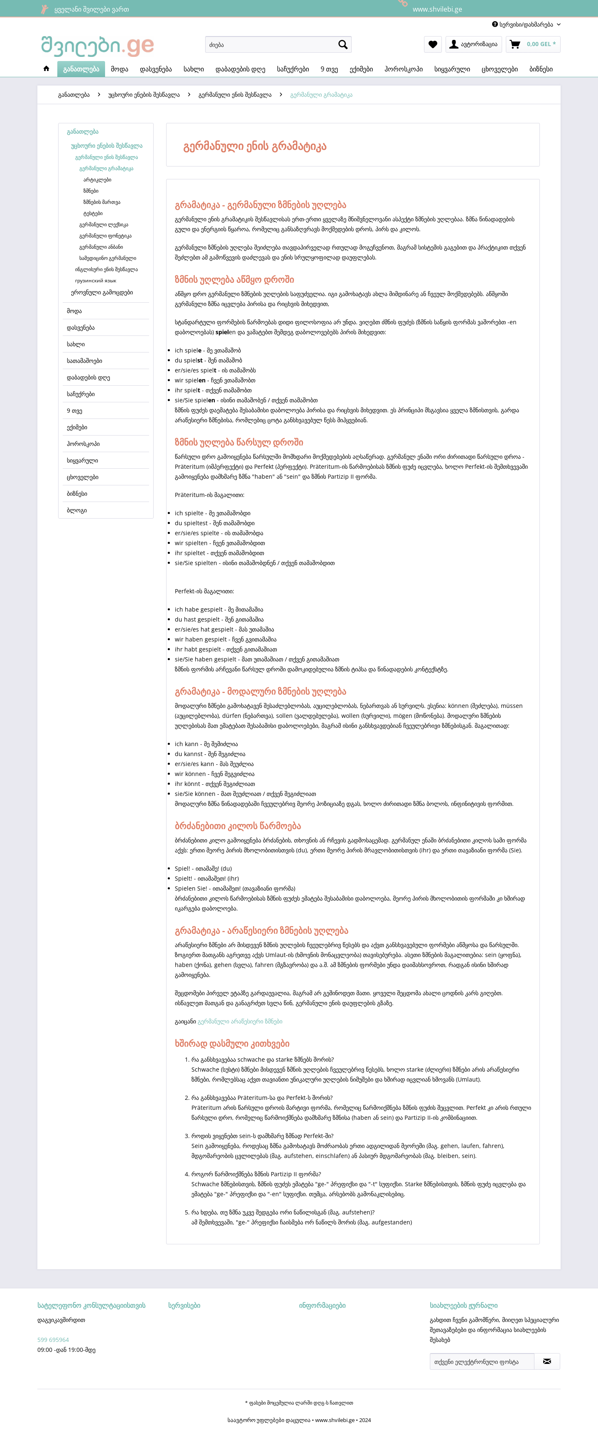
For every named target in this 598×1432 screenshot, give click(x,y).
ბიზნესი (77, 493)
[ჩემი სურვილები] (433, 44)
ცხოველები (82, 477)
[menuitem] (278, 44)
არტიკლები (97, 179)
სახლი (76, 344)
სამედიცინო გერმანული (107, 258)
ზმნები (90, 190)
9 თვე (74, 410)
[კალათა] (533, 44)
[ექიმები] (361, 69)
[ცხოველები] (500, 69)
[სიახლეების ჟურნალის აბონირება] (547, 1361)
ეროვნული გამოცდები (102, 292)
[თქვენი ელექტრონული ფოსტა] (482, 1361)
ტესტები (93, 213)
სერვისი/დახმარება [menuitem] (523, 24)
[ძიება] (278, 44)
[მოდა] (119, 69)
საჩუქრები (81, 394)
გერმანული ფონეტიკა (105, 235)
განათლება (82, 131)
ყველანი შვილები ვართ (83, 9)
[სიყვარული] (452, 69)
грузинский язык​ (95, 280)
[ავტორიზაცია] (474, 44)
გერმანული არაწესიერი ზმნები (240, 1021)
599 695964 (53, 1340)
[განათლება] (81, 69)
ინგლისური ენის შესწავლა (106, 269)
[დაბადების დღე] (240, 69)
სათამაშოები (84, 361)
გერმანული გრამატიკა (106, 168)
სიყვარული (82, 460)
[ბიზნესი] (541, 69)
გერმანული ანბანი (101, 246)
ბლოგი (77, 510)
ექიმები (77, 427)
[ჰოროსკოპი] (404, 69)
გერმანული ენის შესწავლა (106, 157)
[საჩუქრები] (293, 69)
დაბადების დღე (88, 377)
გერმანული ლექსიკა (103, 224)
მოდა (74, 311)
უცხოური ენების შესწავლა (106, 145)
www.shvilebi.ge (429, 8)
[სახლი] (194, 69)
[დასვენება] (156, 69)
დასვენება (81, 327)
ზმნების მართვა (101, 202)
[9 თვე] (329, 69)
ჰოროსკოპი (83, 444)
